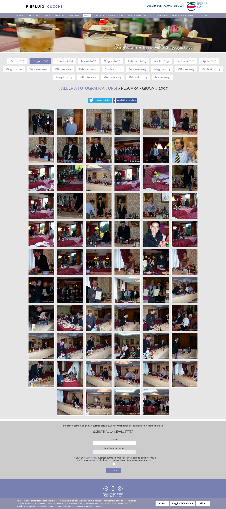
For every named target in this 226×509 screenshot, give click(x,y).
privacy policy (90, 458)
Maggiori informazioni (182, 503)
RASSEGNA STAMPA (183, 15)
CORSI (47, 15)
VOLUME (162, 15)
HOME (19, 15)
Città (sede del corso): (114, 448)
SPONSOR (73, 15)
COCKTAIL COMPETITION (109, 15)
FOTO (87, 15)
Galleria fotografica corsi (87, 88)
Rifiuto (203, 503)
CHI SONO (33, 15)
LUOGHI (59, 15)
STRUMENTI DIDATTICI (140, 15)
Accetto (162, 503)
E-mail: (114, 439)
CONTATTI (204, 15)
